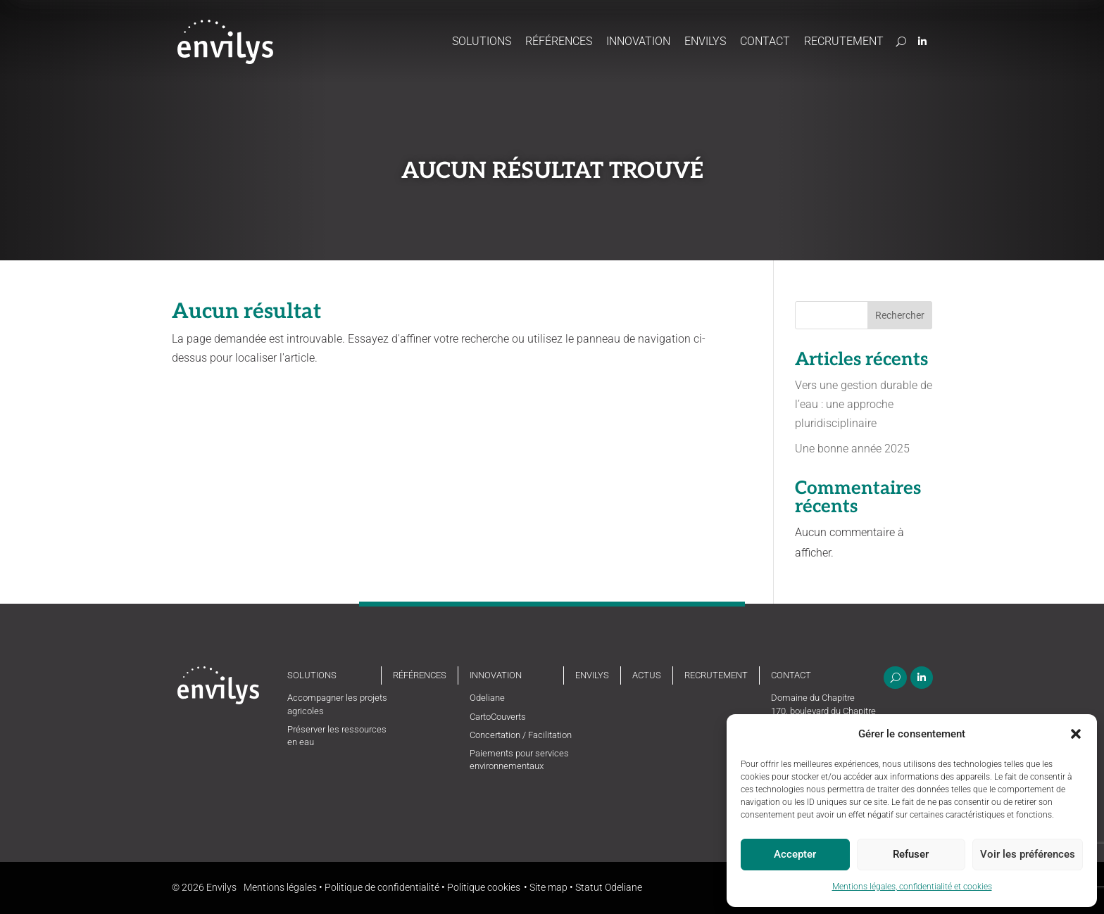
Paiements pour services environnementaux (519, 759)
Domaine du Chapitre (813, 697)
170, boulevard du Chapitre (823, 711)
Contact (765, 41)
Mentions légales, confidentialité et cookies (912, 886)
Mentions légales (280, 887)
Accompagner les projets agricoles (337, 704)
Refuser (911, 854)
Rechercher (899, 315)
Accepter (795, 854)
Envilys (705, 41)
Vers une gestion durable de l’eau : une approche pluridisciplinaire (863, 404)
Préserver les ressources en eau (337, 735)
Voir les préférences (1027, 854)
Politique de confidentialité (382, 887)
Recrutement (844, 41)
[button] (1076, 734)
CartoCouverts (498, 716)
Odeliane (487, 697)
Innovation (638, 41)
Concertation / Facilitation (521, 735)
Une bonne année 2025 (852, 448)
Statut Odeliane (608, 887)
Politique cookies (483, 887)
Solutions (481, 41)
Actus (646, 675)
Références (558, 41)
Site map (548, 887)
